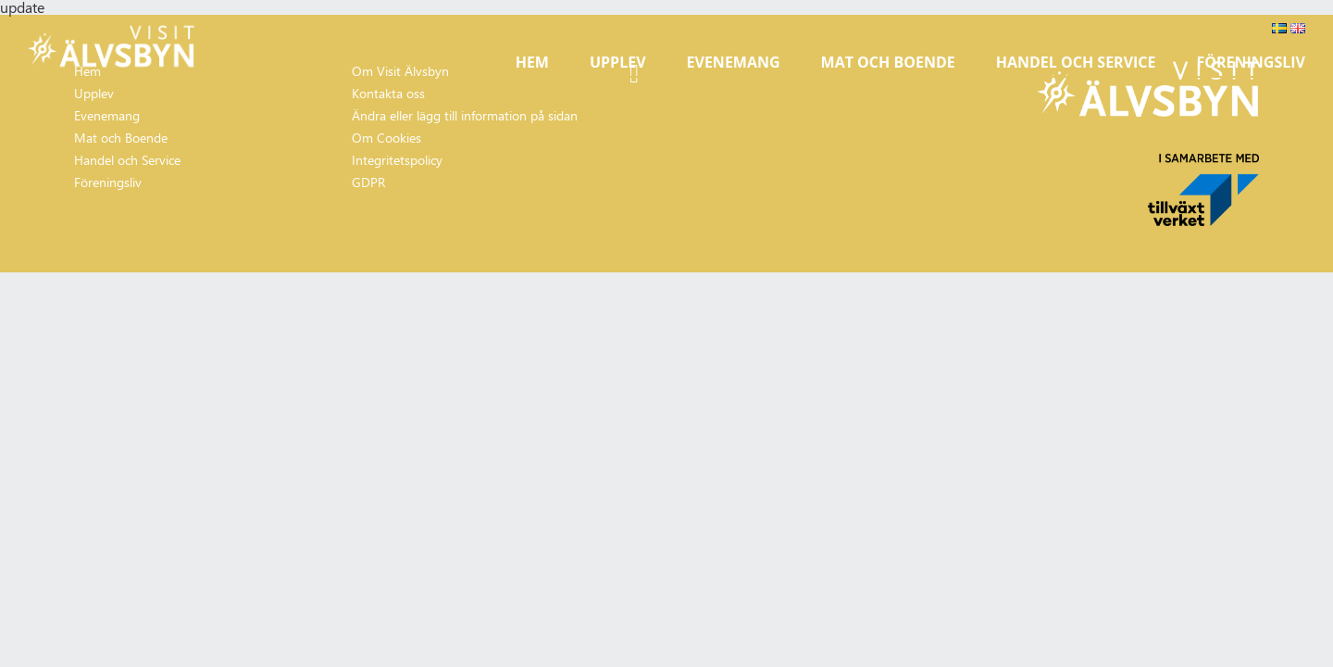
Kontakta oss (388, 93)
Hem (532, 62)
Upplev (618, 62)
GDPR (368, 182)
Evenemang (733, 62)
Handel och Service (1076, 62)
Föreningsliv (1251, 62)
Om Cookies (386, 137)
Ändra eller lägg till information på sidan (465, 115)
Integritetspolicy (397, 160)
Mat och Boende (888, 62)
